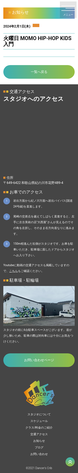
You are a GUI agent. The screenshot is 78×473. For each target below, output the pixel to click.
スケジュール (39, 421)
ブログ (39, 447)
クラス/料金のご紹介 (39, 427)
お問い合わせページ (39, 360)
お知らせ (39, 440)
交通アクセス (39, 434)
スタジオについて (39, 414)
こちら (13, 271)
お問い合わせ (39, 454)
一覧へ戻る (39, 72)
